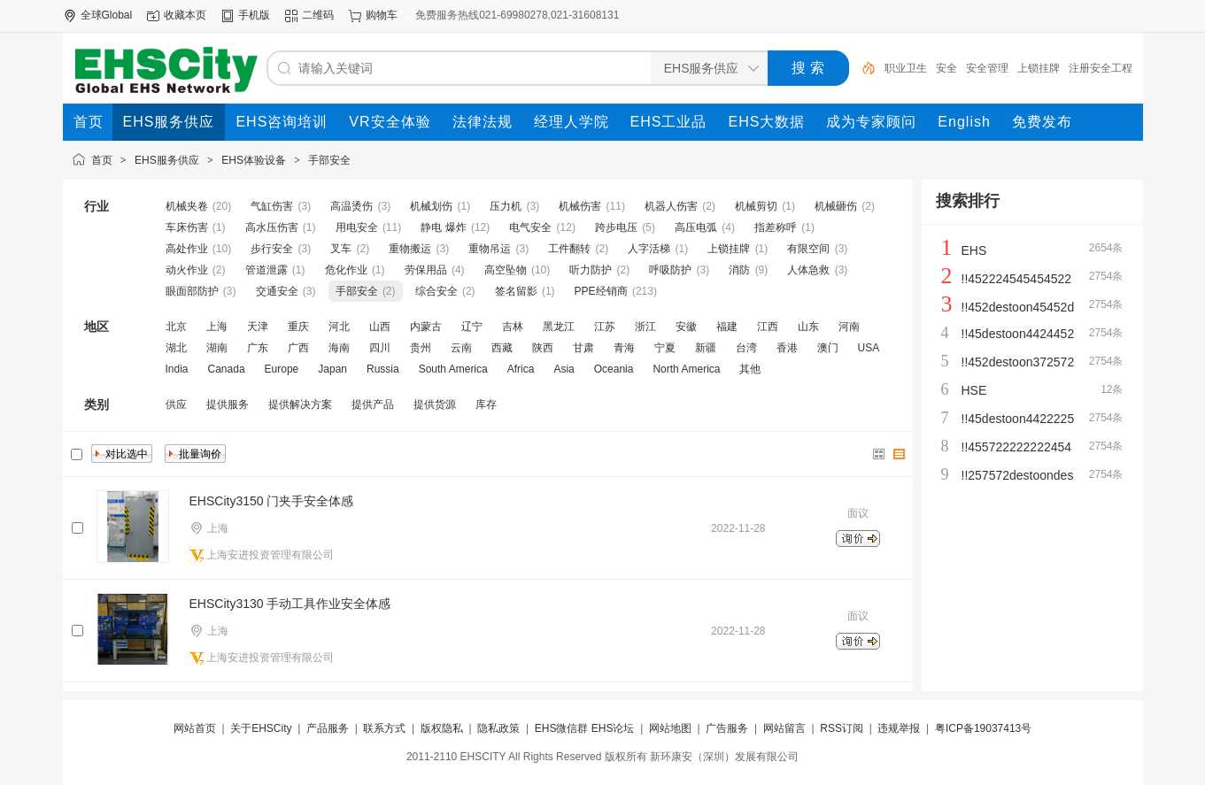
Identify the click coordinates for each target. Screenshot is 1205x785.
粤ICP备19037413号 (983, 728)
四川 (379, 348)
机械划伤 (431, 206)
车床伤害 (187, 227)
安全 (946, 68)
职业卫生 (905, 68)
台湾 (746, 348)
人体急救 (808, 270)
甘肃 (583, 348)
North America (686, 369)
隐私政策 (498, 728)
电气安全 (530, 227)
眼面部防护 (192, 291)
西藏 (502, 348)
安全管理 (987, 68)
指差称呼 (775, 227)
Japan (332, 369)
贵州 (420, 348)
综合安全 (436, 291)
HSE (974, 390)
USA (869, 348)
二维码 (318, 15)
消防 (739, 270)
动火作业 (187, 270)
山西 (379, 326)
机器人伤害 (671, 206)
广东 (257, 348)
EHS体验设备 (253, 160)
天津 (257, 326)
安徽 (686, 326)
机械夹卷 (187, 206)
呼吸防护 (670, 270)
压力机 (505, 206)
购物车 (382, 15)
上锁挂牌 (1038, 68)
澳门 (827, 348)
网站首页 (195, 728)
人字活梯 (649, 248)
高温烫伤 (351, 206)
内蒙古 (426, 326)
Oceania (614, 369)
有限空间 (808, 248)
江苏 (604, 326)
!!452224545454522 (1017, 279)
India (177, 369)
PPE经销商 (601, 291)
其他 (750, 369)
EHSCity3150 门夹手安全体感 (271, 501)
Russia (383, 369)
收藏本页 (185, 15)
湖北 (176, 348)
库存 (486, 404)
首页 (101, 160)
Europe (282, 369)
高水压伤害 (271, 227)
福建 (727, 326)
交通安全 (277, 291)
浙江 (645, 326)
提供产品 (372, 404)
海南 (339, 348)
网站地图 (670, 728)
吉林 (512, 326)
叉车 (340, 248)
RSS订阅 (841, 728)
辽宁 (472, 326)
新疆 (705, 348)
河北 (339, 326)
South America (453, 369)
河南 (849, 326)
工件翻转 (569, 248)
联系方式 (384, 728)
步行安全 (272, 248)
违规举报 (898, 728)
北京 (176, 326)
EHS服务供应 (167, 160)
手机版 (254, 15)
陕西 (542, 348)
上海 (217, 326)
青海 (624, 348)
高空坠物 (505, 270)
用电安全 (357, 227)
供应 (176, 404)
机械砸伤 (836, 206)
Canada (226, 369)
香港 (787, 348)
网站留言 (784, 728)
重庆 (298, 326)
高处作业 (187, 248)
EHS (974, 250)
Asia (563, 369)
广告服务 (727, 728)
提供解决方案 (300, 404)
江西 (767, 326)
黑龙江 (559, 326)
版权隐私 (442, 728)
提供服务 (227, 404)
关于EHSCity (260, 728)
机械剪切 (756, 206)
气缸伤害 (272, 206)
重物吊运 (489, 248)
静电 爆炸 (443, 227)
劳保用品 (426, 270)
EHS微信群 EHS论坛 (585, 728)
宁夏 (665, 348)
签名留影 (516, 291)
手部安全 (329, 160)
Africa (521, 369)
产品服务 (327, 728)
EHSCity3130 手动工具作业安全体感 (290, 603)
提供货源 (434, 404)
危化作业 (346, 270)
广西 (298, 348)
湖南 (217, 348)
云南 (461, 348)
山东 (808, 326)
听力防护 (590, 270)
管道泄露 (266, 270)
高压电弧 (696, 227)
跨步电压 (616, 227)
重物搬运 (410, 248)
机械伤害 (580, 206)
